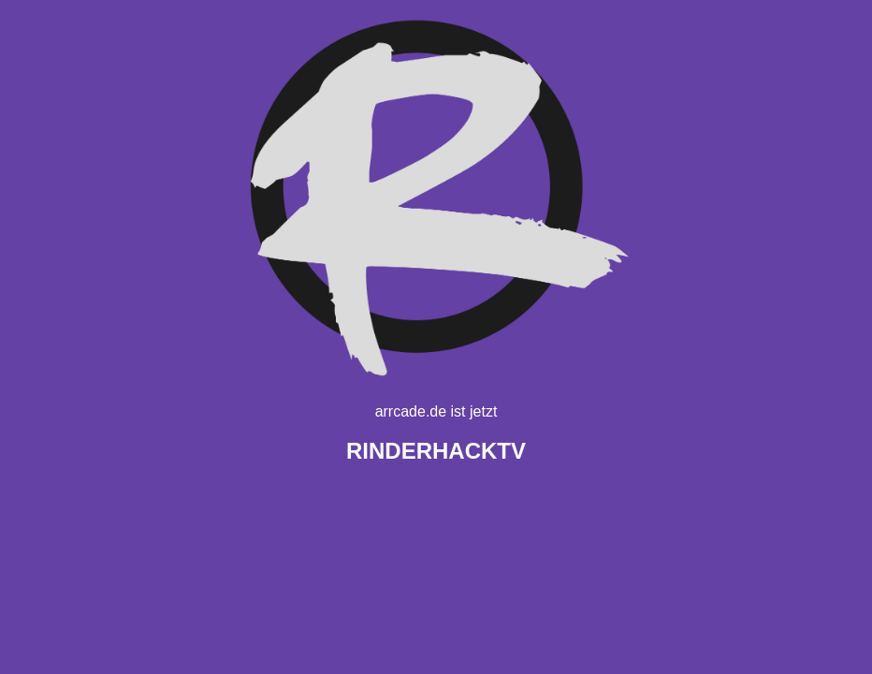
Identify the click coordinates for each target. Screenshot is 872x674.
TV (436, 450)
